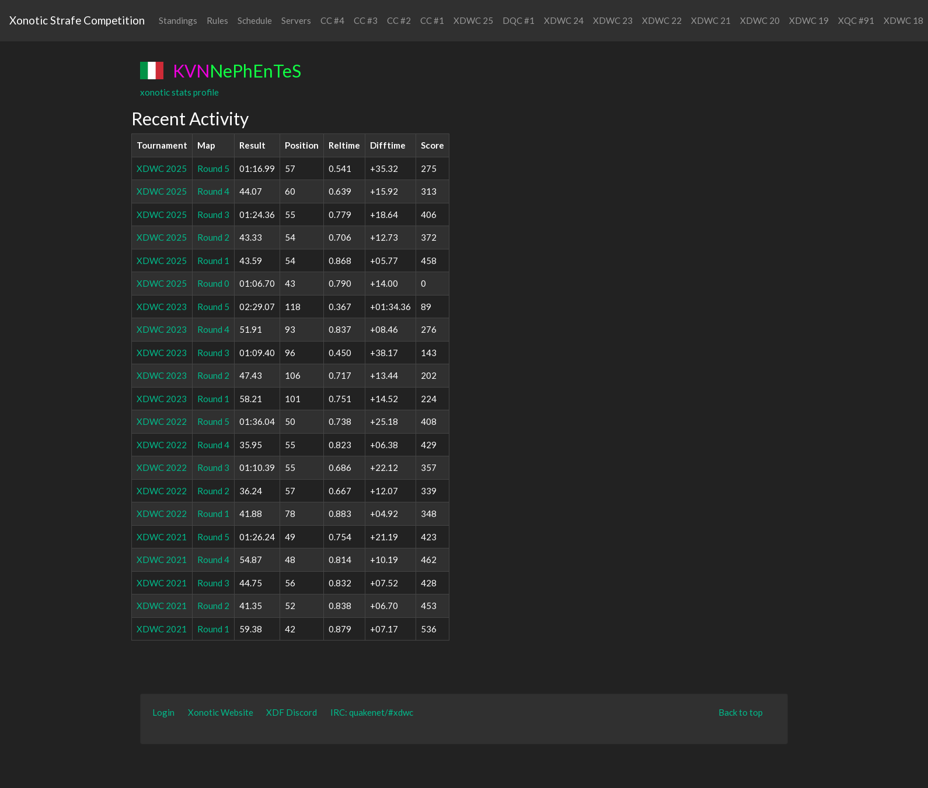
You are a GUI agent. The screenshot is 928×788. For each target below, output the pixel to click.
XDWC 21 (711, 20)
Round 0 (213, 283)
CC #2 (399, 20)
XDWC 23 (613, 20)
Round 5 (213, 168)
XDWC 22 (662, 20)
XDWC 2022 (162, 421)
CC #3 (366, 20)
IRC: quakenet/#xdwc (371, 712)
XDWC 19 (809, 20)
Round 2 (213, 237)
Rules (217, 20)
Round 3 (213, 214)
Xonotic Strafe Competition (77, 20)
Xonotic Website (220, 712)
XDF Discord (291, 712)
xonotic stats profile (179, 92)
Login (163, 712)
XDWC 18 (903, 20)
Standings (178, 20)
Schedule (255, 20)
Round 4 (213, 191)
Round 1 (213, 260)
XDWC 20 (760, 20)
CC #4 (332, 20)
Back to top (740, 712)
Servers (296, 20)
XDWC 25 (473, 20)
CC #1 (432, 20)
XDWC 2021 (162, 537)
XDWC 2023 (162, 306)
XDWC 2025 (162, 168)
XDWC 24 (564, 20)
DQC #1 (519, 20)
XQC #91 (856, 20)
